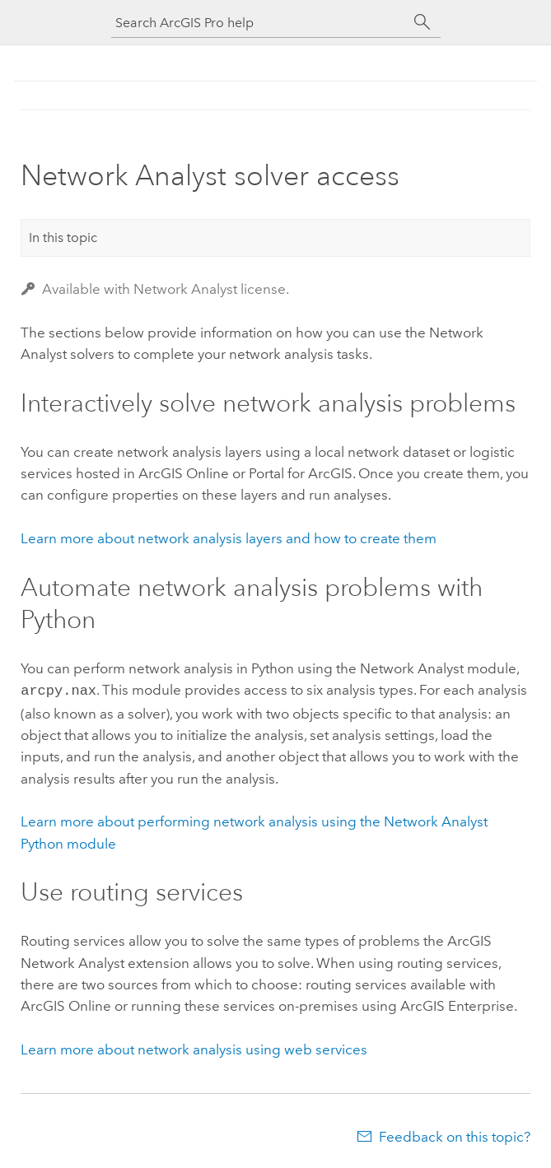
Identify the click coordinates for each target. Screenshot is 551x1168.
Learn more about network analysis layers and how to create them (229, 538)
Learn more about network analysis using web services (194, 1048)
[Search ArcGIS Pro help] (259, 22)
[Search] (422, 22)
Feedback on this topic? (454, 1135)
